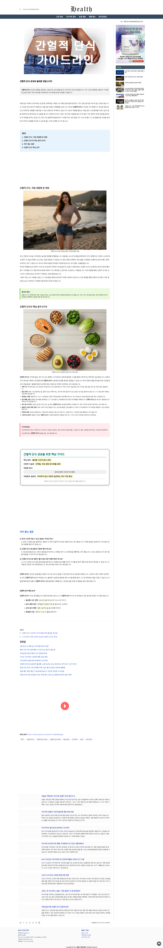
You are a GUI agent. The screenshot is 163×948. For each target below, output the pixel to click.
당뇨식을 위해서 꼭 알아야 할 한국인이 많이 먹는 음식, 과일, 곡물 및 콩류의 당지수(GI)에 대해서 (134, 90)
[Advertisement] (130, 123)
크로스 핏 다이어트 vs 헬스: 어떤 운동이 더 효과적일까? (60, 889)
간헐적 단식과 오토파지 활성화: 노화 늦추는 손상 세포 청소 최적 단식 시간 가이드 (48, 662)
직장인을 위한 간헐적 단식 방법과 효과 (33, 652)
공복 (81, 737)
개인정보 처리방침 (86, 933)
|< (20, 920)
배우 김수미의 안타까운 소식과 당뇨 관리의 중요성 (37, 649)
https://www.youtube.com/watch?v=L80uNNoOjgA (45, 732)
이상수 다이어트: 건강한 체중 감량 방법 (33, 656)
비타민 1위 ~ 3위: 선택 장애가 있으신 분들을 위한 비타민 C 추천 (134, 106)
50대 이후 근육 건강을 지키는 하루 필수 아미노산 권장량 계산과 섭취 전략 (45, 672)
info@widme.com (27, 937)
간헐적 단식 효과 (42, 737)
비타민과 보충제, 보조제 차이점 (133, 82)
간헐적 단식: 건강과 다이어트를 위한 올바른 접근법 (39, 633)
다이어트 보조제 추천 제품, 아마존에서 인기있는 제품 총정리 (134, 95)
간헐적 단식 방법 (55, 737)
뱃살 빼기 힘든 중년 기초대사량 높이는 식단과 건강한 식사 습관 (42, 669)
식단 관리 (89, 737)
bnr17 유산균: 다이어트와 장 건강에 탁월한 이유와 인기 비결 (62, 857)
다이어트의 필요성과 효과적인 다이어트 (34, 659)
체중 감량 (66, 737)
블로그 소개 (85, 931)
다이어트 (74, 737)
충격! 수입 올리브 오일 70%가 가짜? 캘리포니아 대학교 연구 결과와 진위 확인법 (134, 101)
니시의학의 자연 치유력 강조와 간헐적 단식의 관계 (39, 636)
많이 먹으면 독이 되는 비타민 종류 (134, 77)
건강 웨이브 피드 (86, 935)
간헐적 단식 (30, 737)
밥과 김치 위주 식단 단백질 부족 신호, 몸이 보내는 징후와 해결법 (42, 666)
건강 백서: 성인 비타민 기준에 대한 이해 (134, 71)
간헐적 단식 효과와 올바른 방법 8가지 (133, 21)
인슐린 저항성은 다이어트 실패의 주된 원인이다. (58, 794)
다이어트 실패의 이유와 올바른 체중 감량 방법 (57, 809)
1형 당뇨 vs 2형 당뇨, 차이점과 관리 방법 (34, 646)
